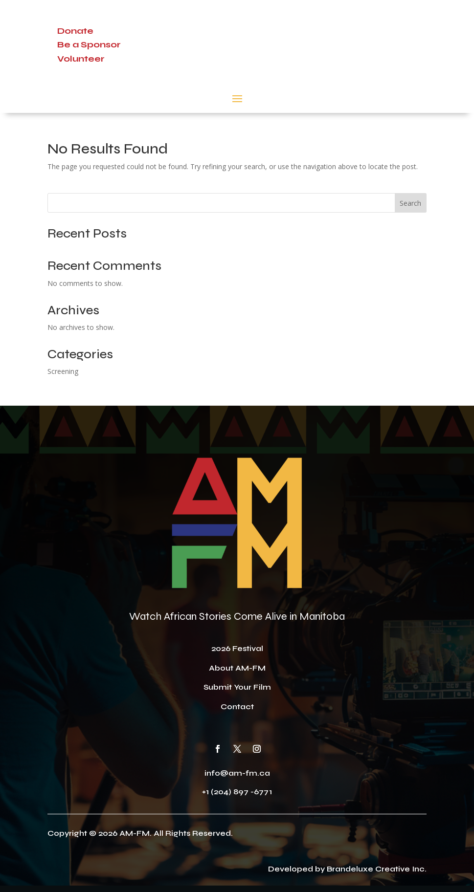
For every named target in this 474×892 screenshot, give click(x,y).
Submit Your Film (237, 687)
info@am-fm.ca (237, 773)
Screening (62, 371)
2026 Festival (237, 648)
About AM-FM (237, 668)
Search (410, 203)
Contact (237, 706)
